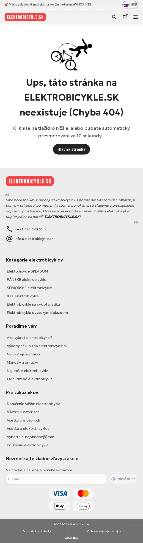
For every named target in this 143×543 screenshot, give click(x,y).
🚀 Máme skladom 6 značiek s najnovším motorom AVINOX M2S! (48, 4)
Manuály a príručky (22, 362)
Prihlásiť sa (125, 478)
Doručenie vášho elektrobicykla (33, 403)
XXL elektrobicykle (23, 296)
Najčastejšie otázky (23, 354)
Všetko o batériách (23, 412)
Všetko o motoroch (23, 420)
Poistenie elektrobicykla (27, 445)
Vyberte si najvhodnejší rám (30, 436)
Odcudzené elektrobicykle (30, 379)
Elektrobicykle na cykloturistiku (33, 304)
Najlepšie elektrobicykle (27, 370)
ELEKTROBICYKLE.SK (62, 216)
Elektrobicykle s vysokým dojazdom (37, 312)
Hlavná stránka (72, 149)
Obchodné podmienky (36, 531)
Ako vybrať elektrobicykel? (29, 337)
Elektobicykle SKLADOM (27, 271)
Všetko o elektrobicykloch (29, 428)
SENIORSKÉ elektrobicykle (29, 287)
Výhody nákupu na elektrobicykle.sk (37, 345)
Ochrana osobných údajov (104, 531)
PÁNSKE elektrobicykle (26, 279)
